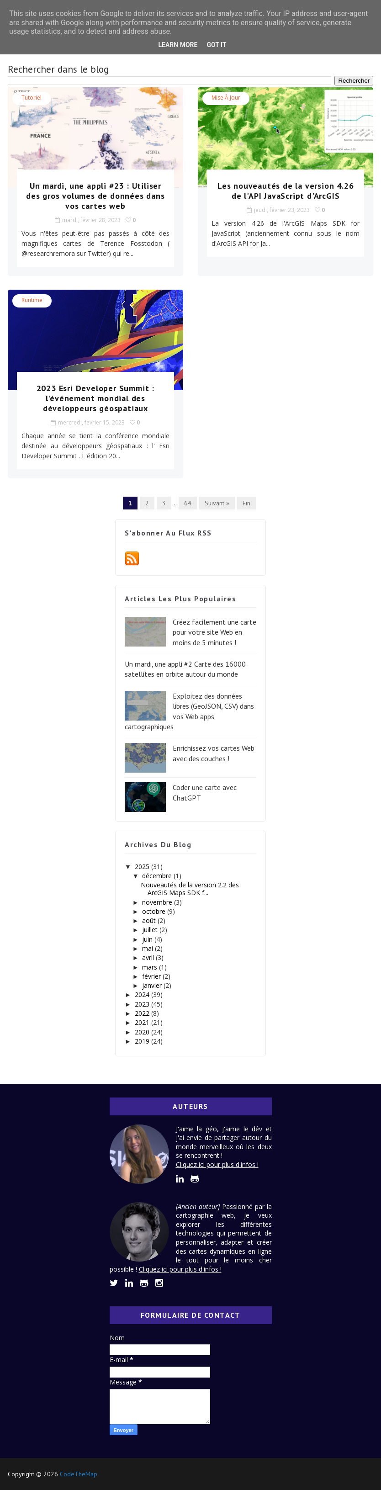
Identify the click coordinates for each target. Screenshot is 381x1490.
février (152, 976)
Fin (246, 503)
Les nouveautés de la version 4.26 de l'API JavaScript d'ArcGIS (285, 190)
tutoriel (31, 97)
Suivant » (217, 503)
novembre (158, 902)
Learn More (177, 44)
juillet (150, 929)
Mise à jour (226, 97)
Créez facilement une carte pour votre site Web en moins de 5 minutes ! (214, 632)
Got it (216, 44)
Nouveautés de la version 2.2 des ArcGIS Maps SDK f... (190, 888)
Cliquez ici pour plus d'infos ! (217, 1164)
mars (150, 967)
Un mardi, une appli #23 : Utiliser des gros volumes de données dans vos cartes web (95, 195)
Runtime (31, 300)
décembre (158, 875)
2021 (143, 1022)
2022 (143, 1013)
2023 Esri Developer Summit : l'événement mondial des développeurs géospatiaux (95, 398)
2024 (143, 994)
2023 (143, 1004)
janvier (153, 985)
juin (148, 939)
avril (149, 957)
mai (148, 948)
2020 (143, 1032)
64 (187, 503)
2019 (143, 1041)
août (150, 920)
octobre (154, 911)
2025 (143, 866)
